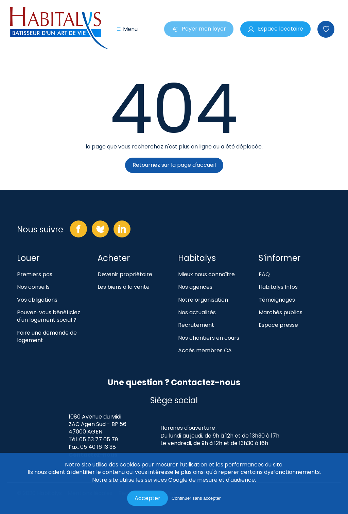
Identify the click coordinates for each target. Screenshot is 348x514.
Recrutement (196, 325)
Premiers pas (34, 274)
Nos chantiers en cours (208, 338)
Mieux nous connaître (206, 274)
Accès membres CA (205, 350)
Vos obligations (37, 300)
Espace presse (278, 325)
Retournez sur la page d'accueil (174, 165)
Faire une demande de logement (47, 336)
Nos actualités (197, 312)
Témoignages (277, 300)
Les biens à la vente (124, 287)
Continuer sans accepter (196, 498)
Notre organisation (203, 300)
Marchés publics (280, 312)
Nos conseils (33, 287)
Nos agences (195, 287)
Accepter (147, 498)
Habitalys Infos (278, 287)
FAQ (264, 274)
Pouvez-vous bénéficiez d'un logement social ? (48, 316)
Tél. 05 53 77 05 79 (93, 439)
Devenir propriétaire (125, 274)
